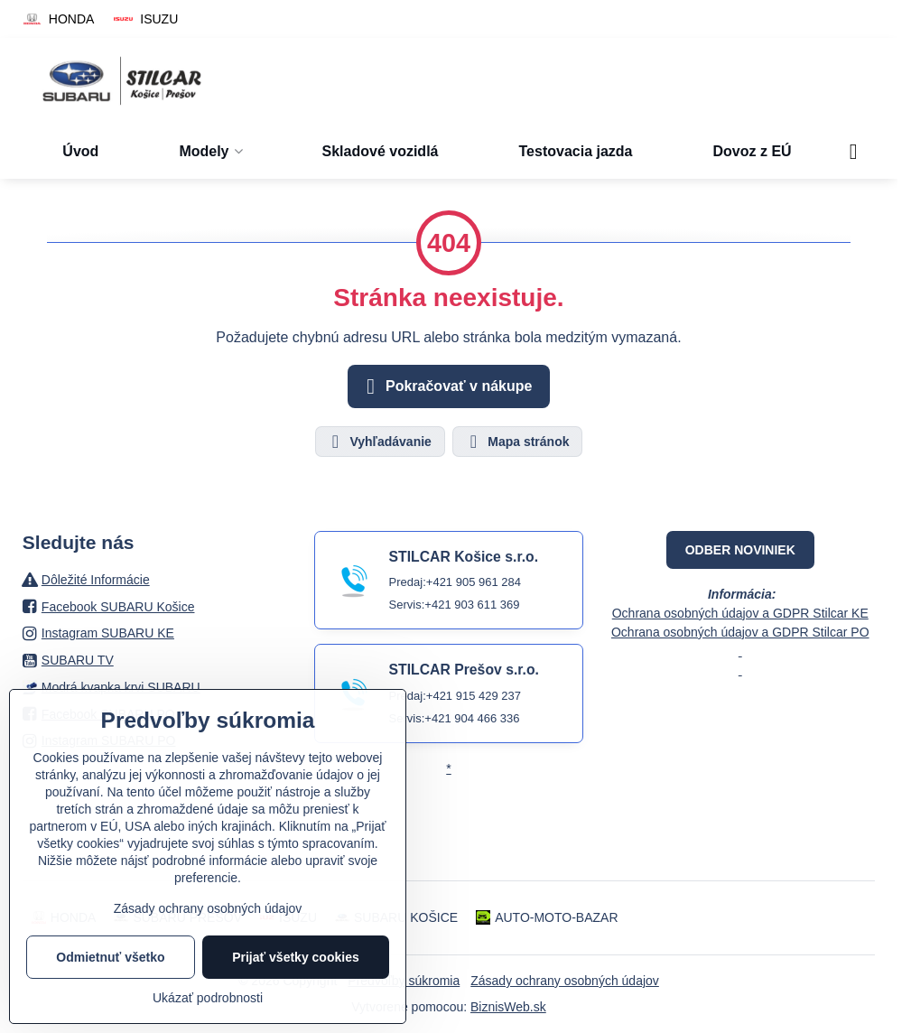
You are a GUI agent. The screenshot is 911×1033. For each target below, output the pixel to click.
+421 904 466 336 (471, 718)
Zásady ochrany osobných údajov (564, 980)
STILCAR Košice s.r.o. (463, 556)
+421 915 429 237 (473, 696)
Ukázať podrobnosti (208, 998)
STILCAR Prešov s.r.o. (464, 669)
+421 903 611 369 (471, 604)
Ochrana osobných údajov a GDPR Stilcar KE (740, 613)
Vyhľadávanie (379, 442)
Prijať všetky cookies (295, 957)
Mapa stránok (516, 442)
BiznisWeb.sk (508, 1007)
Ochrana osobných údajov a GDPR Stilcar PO (740, 632)
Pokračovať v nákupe (446, 386)
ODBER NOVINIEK (740, 550)
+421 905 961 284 (473, 582)
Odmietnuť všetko (110, 957)
